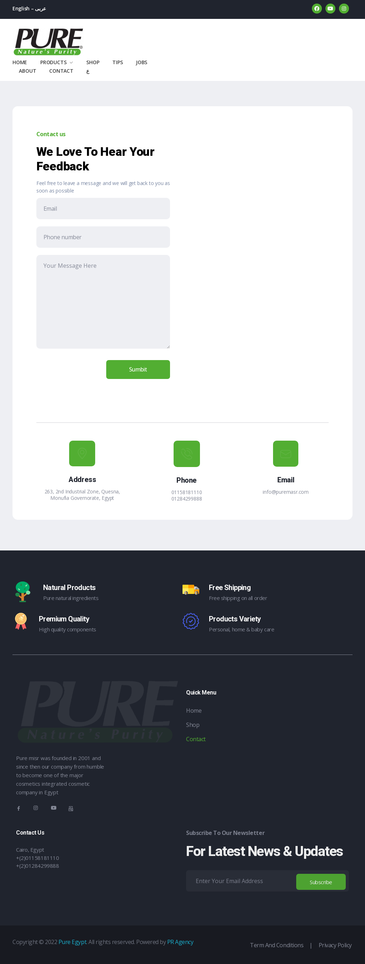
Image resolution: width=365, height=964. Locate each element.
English (21, 8)
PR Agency (180, 942)
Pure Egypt (72, 942)
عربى (40, 8)
